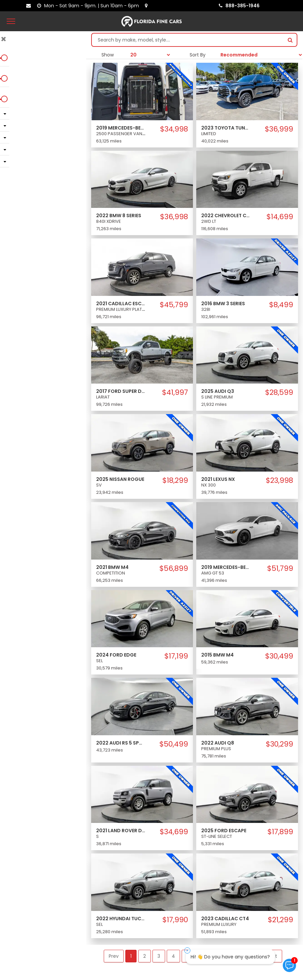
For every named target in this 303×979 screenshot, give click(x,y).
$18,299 (175, 481)
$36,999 (279, 129)
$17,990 (175, 920)
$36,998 (174, 217)
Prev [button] (114, 956)
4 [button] (173, 956)
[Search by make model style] (188, 40)
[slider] (6, 57)
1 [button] (131, 956)
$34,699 (174, 832)
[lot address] (148, 5)
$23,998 (279, 481)
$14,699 (280, 217)
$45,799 (174, 305)
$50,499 (173, 744)
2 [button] (144, 956)
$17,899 (280, 832)
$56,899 (173, 569)
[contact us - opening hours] (89, 5)
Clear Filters (43, 177)
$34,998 (174, 129)
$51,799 (280, 569)
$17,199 (176, 656)
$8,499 (281, 305)
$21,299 (280, 920)
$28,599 (279, 393)
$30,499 (279, 656)
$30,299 (279, 744)
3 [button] (158, 956)
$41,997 (175, 393)
